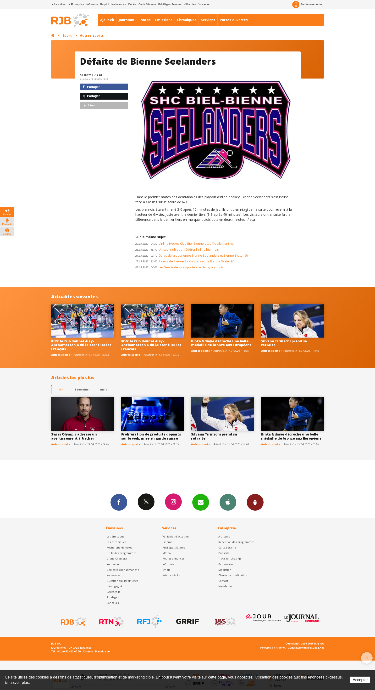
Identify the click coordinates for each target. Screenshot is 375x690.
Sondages (112, 597)
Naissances (118, 4)
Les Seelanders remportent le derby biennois (179, 267)
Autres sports (92, 35)
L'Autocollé (113, 591)
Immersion (113, 564)
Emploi (104, 4)
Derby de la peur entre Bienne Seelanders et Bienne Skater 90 (191, 256)
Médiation (224, 569)
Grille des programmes (121, 552)
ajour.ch (107, 19)
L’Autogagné (114, 586)
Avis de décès (171, 575)
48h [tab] (61, 389)
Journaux (126, 19)
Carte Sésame (147, 4)
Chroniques (186, 19)
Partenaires (225, 564)
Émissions (163, 19)
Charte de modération (232, 575)
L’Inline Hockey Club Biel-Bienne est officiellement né (184, 244)
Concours (112, 602)
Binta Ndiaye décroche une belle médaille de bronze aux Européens (221, 343)
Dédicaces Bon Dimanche (122, 569)
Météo (166, 552)
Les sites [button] (59, 4)
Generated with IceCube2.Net (306, 647)
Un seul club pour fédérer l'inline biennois (177, 250)
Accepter (360, 680)
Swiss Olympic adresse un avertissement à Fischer (74, 436)
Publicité (224, 552)
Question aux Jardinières (122, 580)
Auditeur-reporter (307, 4)
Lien (89, 105)
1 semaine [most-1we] (81, 389)
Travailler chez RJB (230, 558)
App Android (255, 502)
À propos (224, 536)
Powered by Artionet (273, 647)
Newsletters (200, 502)
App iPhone (228, 502)
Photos (144, 19)
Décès (132, 4)
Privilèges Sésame (170, 4)
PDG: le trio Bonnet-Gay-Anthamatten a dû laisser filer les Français (81, 345)
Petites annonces (173, 558)
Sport (67, 35)
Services (208, 19)
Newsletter (225, 586)
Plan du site (102, 651)
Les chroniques (116, 541)
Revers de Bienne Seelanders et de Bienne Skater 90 (184, 261)
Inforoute (92, 4)
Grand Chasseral (116, 558)
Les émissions (115, 536)
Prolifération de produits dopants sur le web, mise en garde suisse (151, 436)
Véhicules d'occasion (197, 4)
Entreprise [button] (76, 4)
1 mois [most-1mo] (102, 389)
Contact (223, 580)
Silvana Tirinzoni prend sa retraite (284, 343)
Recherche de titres (119, 547)
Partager (91, 87)
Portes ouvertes (234, 19)
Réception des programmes (236, 541)
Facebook (118, 502)
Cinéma (167, 541)
